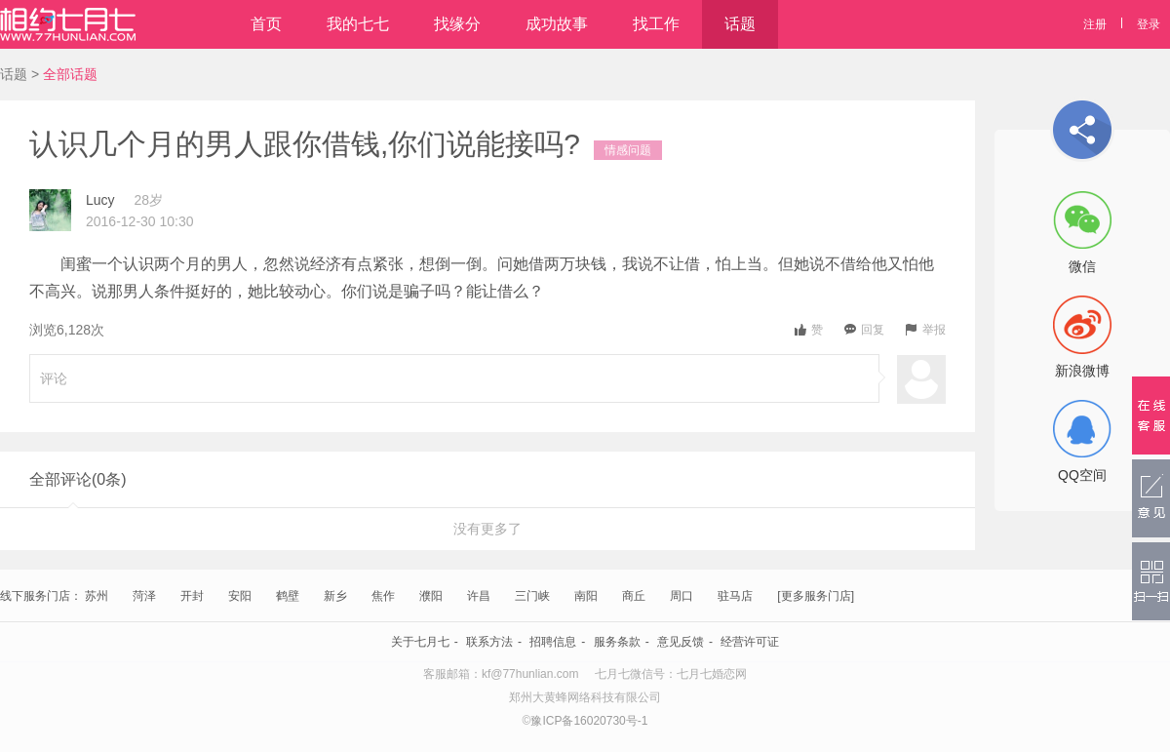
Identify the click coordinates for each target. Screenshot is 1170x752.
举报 (926, 329)
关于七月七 (420, 642)
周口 (681, 596)
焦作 (383, 596)
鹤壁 (287, 596)
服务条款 (617, 642)
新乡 (335, 596)
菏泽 (144, 596)
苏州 (96, 596)
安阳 (240, 596)
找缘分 (457, 24)
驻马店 (735, 596)
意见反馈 (680, 642)
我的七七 (358, 24)
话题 (740, 24)
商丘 (633, 596)
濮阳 (431, 596)
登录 (1148, 24)
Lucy (100, 200)
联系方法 (489, 642)
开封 (192, 596)
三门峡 (532, 596)
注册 (1095, 24)
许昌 (478, 596)
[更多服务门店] (815, 596)
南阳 (586, 596)
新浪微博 (1082, 370)
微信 (1082, 266)
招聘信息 (552, 642)
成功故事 (557, 24)
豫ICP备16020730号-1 (588, 721)
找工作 (656, 24)
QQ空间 (1082, 475)
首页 (266, 24)
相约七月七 (68, 24)
